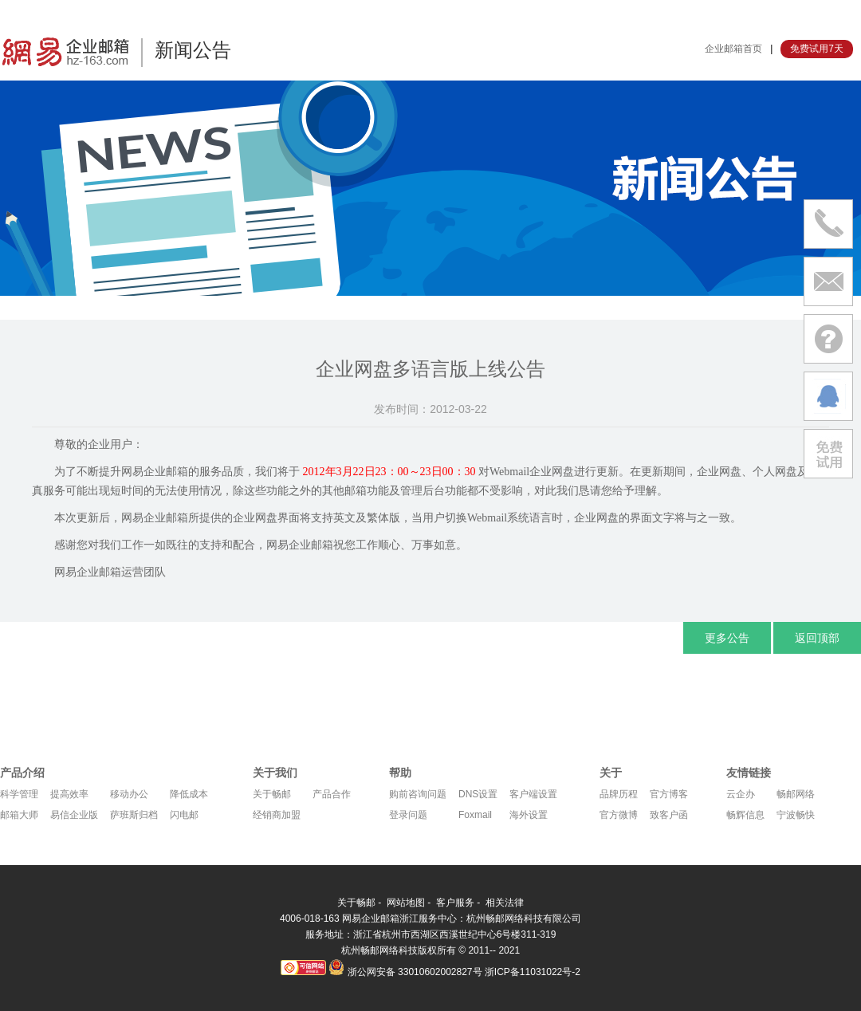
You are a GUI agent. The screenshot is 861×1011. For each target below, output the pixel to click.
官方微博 (619, 814)
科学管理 (19, 794)
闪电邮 (184, 814)
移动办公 (129, 794)
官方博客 (669, 794)
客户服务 (455, 902)
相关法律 (505, 902)
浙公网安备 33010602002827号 (405, 972)
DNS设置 (477, 794)
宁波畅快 (795, 814)
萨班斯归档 (134, 814)
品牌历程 (619, 794)
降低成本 (189, 794)
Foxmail (475, 814)
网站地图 (406, 902)
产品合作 (332, 794)
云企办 (740, 794)
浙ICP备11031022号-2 (532, 972)
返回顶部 (817, 637)
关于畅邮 (272, 794)
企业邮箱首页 (733, 48)
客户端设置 (533, 794)
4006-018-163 (311, 918)
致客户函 (669, 814)
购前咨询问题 (417, 794)
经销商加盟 (277, 814)
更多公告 (727, 637)
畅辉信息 (745, 814)
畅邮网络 (795, 794)
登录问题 (408, 814)
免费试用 (828, 453)
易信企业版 (74, 814)
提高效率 (69, 794)
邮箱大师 (19, 814)
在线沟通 (828, 396)
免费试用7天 (816, 48)
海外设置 (528, 814)
